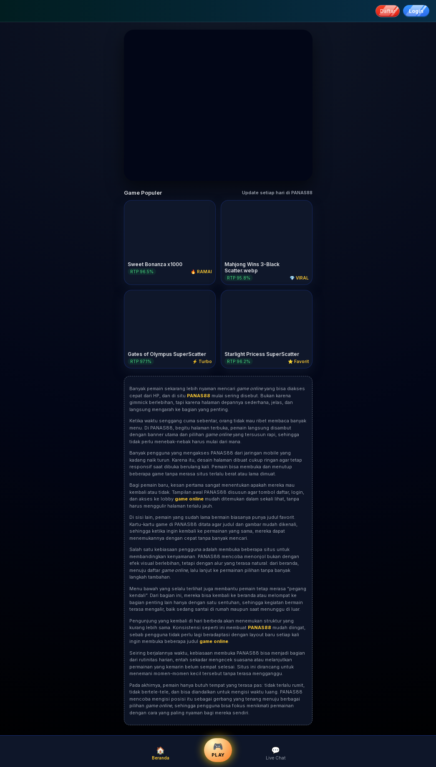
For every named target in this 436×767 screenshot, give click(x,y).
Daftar (387, 11)
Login (416, 11)
